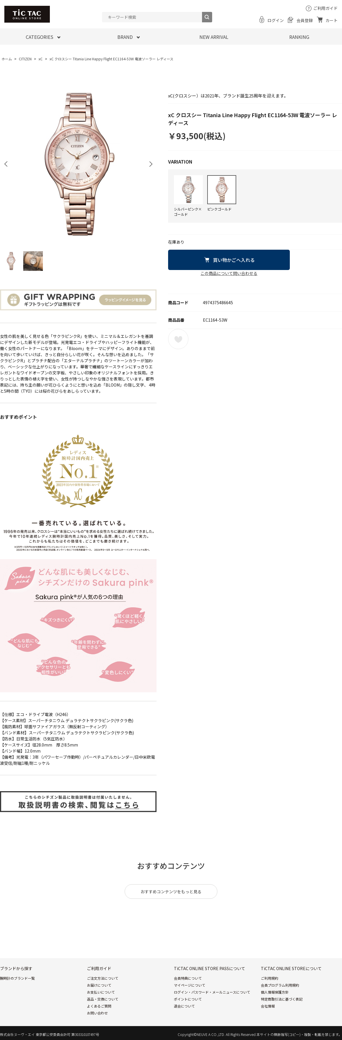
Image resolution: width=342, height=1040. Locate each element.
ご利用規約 (269, 978)
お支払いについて (101, 992)
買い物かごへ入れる (234, 259)
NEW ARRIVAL (213, 36)
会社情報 (268, 1005)
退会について (184, 1005)
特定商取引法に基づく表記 (282, 998)
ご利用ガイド (325, 8)
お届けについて (99, 985)
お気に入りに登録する (178, 339)
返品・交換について (102, 998)
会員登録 (304, 20)
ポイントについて (188, 998)
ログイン (276, 20)
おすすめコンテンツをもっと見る (171, 891)
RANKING (299, 36)
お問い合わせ (97, 1012)
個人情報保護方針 (275, 992)
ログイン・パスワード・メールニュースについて (212, 992)
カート (331, 20)
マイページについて (189, 985)
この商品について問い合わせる (229, 273)
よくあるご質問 (99, 1005)
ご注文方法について (102, 978)
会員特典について (188, 978)
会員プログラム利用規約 (280, 985)
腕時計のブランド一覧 (17, 978)
